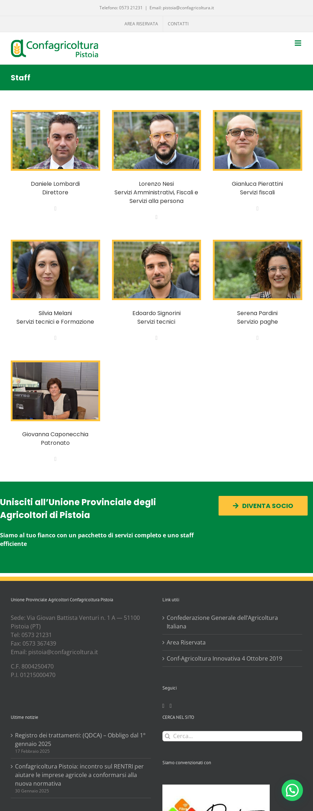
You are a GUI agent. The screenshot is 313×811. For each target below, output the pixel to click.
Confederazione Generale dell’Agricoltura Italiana (222, 622)
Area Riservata (186, 642)
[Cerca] (167, 736)
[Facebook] (163, 706)
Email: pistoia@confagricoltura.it (182, 8)
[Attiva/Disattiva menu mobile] (298, 43)
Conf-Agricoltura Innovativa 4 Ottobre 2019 (224, 658)
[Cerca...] (232, 736)
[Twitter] (171, 706)
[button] (292, 790)
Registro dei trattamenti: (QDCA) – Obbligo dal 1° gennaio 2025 (80, 739)
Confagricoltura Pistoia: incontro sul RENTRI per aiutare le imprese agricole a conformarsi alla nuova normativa (79, 774)
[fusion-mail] (55, 209)
